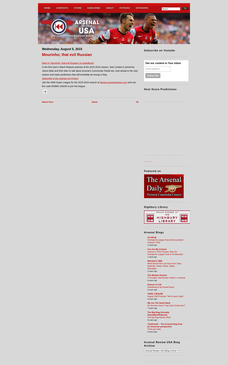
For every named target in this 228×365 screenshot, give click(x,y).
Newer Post (47, 102)
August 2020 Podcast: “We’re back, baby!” (165, 296)
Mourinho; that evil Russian (67, 54)
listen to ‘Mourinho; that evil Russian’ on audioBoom (68, 63)
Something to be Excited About (160, 287)
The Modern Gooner (157, 275)
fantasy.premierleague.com (113, 82)
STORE (78, 8)
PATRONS (125, 8)
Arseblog (151, 237)
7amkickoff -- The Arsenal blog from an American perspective (164, 325)
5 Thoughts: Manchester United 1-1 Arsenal (166, 278)
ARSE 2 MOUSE (155, 294)
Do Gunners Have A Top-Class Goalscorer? (166, 305)
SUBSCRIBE (93, 8)
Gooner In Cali (154, 284)
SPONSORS (142, 8)
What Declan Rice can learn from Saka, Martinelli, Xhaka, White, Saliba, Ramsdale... (164, 266)
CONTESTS (62, 8)
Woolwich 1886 (154, 261)
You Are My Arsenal (157, 249)
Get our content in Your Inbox (163, 63)
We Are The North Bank (158, 303)
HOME (47, 8)
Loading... (148, 161)
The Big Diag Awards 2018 (159, 317)
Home (94, 102)
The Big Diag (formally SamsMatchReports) (158, 313)
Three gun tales (154, 329)
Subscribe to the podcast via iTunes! (60, 78)
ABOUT (110, 8)
